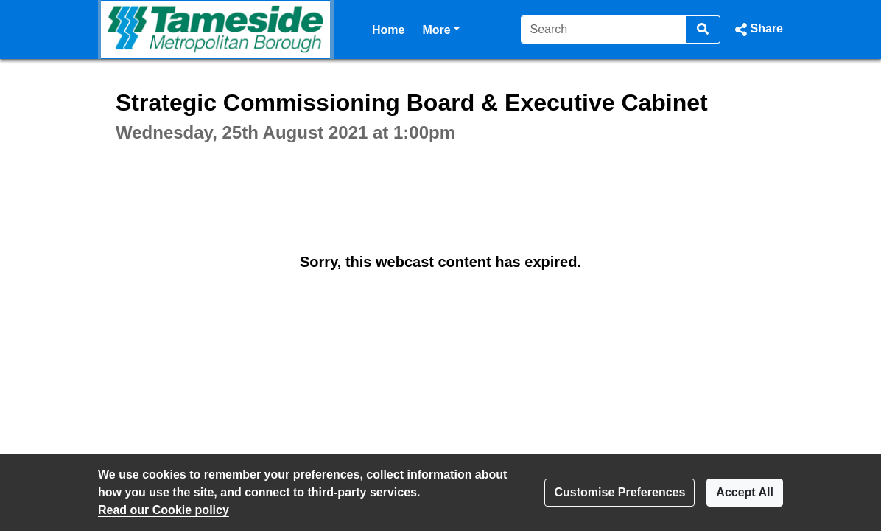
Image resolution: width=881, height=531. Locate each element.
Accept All (744, 492)
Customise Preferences (619, 492)
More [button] (440, 28)
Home (388, 30)
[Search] (604, 29)
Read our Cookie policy (163, 510)
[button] (757, 29)
